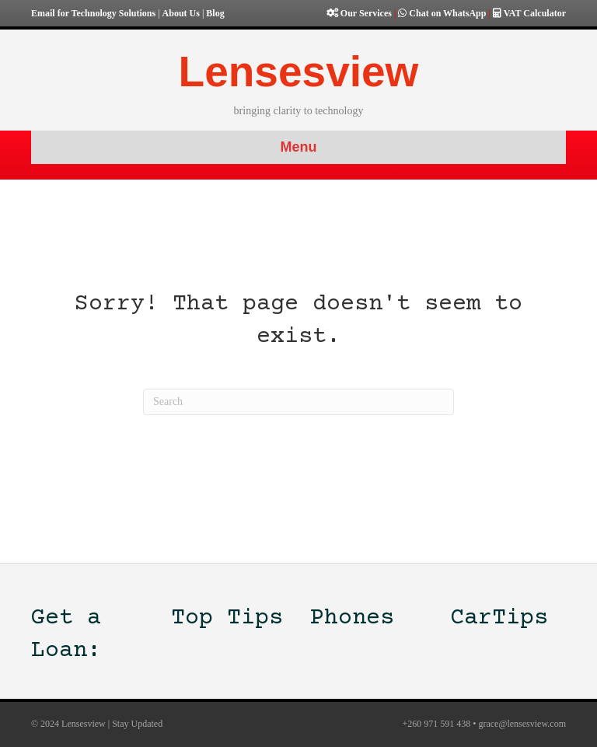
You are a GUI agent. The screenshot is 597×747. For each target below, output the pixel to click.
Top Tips (227, 618)
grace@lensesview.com (522, 723)
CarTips (499, 618)
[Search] (298, 402)
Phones (352, 618)
